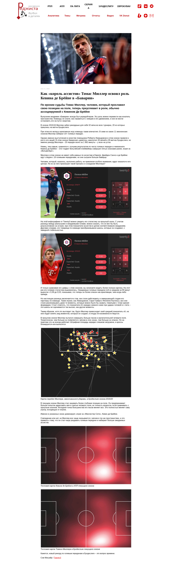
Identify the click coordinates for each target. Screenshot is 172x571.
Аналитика (53, 16)
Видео (110, 16)
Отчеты (96, 16)
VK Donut (124, 16)
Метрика (80, 16)
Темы (67, 16)
